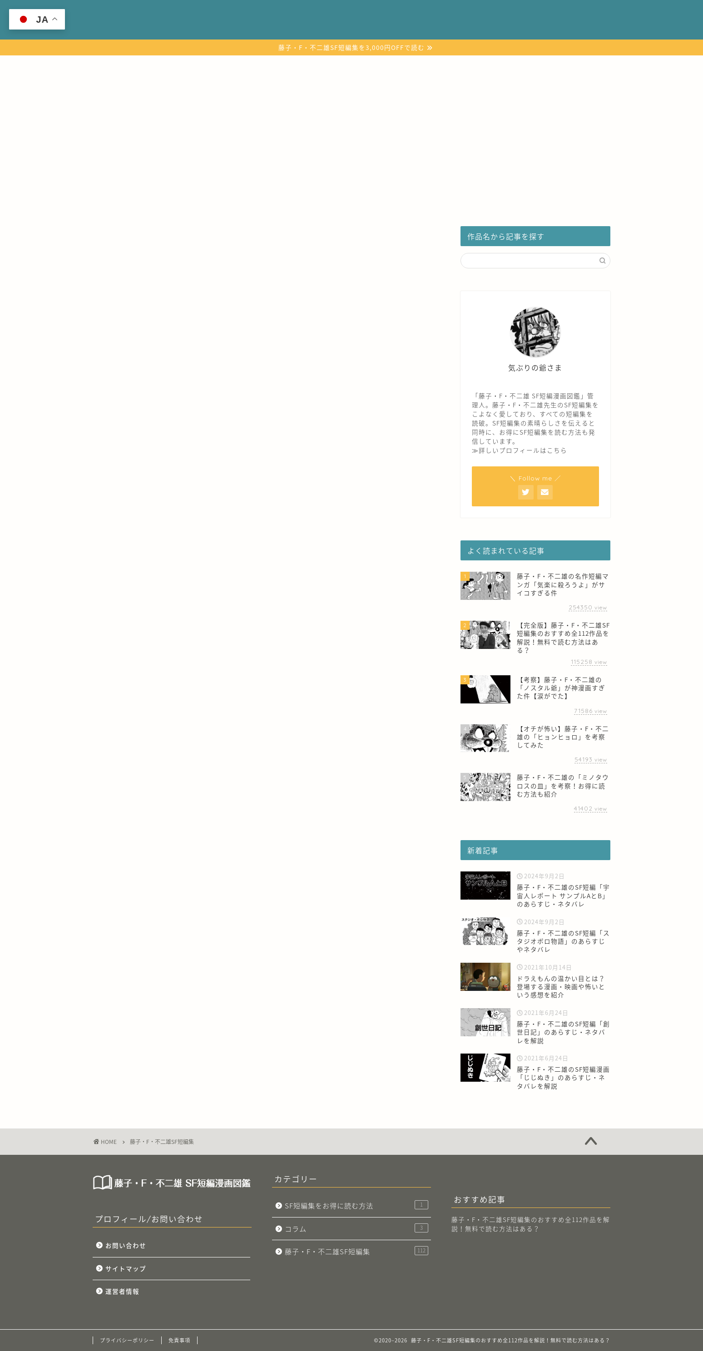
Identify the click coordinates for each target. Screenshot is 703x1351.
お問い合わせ (125, 1245)
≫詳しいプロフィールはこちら (519, 450)
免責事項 (179, 1340)
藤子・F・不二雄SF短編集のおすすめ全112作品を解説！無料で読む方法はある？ (530, 1224)
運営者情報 (122, 1291)
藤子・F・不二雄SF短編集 (272, 67)
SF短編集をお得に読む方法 (379, 67)
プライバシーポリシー (127, 1340)
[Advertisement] (351, 144)
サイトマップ (125, 1268)
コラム (458, 67)
